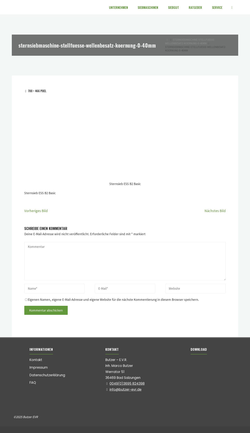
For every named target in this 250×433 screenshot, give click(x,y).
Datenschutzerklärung (47, 375)
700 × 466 (34, 91)
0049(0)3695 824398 (127, 383)
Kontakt (36, 360)
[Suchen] (232, 7)
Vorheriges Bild (36, 210)
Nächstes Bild (215, 210)
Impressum (39, 367)
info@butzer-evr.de (125, 389)
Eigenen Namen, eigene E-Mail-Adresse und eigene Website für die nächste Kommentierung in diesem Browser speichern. (112, 299)
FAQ (33, 382)
